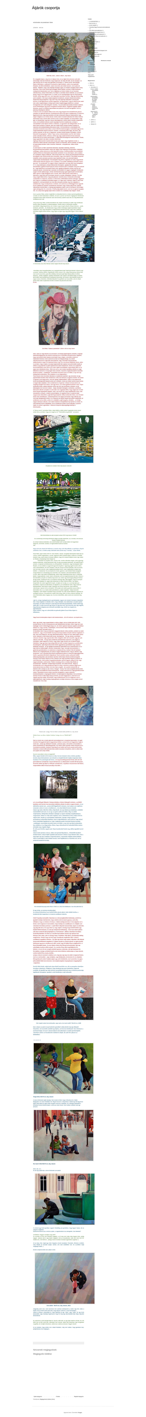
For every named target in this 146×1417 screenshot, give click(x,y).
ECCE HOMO (92, 25)
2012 (91, 85)
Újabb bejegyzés (38, 1396)
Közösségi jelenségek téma (96, 32)
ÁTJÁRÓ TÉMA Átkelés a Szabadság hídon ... (94, 106)
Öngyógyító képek (93, 41)
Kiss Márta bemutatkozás (95, 30)
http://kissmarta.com (94, 56)
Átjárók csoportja (46, 8)
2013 (91, 83)
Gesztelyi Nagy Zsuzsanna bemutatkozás (99, 27)
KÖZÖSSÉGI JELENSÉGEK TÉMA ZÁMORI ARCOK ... (94, 99)
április (92, 122)
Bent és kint (92, 23)
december (93, 87)
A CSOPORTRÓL (93, 21)
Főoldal (58, 1396)
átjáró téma (92, 43)
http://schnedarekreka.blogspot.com (98, 50)
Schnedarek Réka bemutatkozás (97, 36)
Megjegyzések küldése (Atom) (47, 1399)
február (93, 124)
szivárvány (92, 40)
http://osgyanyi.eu (93, 52)
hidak (90, 38)
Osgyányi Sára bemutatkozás (96, 34)
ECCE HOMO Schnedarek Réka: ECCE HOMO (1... (94, 91)
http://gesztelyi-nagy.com (95, 54)
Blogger (80, 1412)
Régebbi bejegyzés (79, 1396)
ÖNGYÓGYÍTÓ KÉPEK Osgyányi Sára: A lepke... (94, 114)
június (92, 119)
